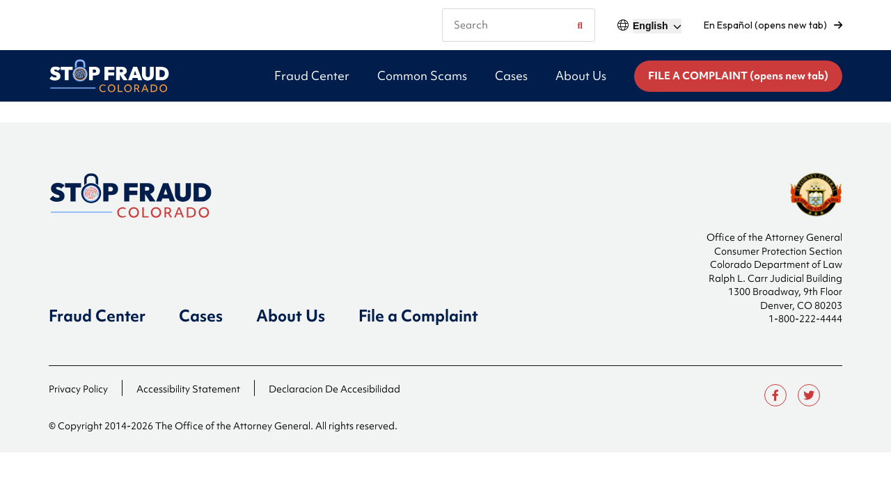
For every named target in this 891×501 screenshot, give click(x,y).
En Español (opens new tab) (773, 25)
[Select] (657, 26)
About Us (290, 315)
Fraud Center (97, 315)
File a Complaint (418, 315)
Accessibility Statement (188, 389)
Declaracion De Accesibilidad (334, 389)
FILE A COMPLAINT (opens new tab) (738, 76)
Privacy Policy (78, 389)
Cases (201, 315)
